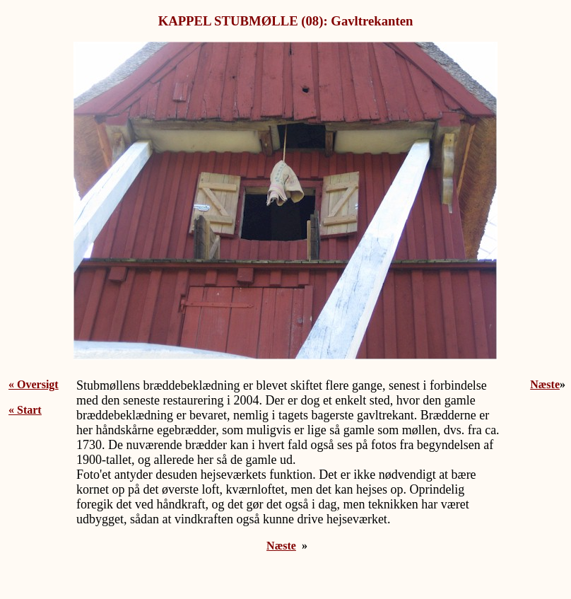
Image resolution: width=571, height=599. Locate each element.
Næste (281, 546)
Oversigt (38, 384)
